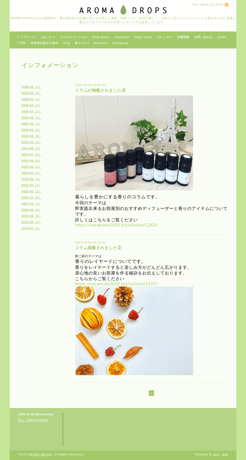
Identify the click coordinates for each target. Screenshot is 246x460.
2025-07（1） (31, 111)
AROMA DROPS (40, 454)
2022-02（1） (31, 191)
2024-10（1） (31, 142)
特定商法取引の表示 (44, 43)
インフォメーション (74, 37)
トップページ (26, 37)
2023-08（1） (31, 148)
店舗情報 (183, 37)
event (221, 37)
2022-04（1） (31, 185)
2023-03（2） (31, 167)
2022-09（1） (31, 179)
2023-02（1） (31, 173)
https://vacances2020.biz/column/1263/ (116, 225)
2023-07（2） (31, 154)
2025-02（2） (31, 136)
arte (216, 454)
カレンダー (164, 37)
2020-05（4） (31, 210)
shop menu (101, 37)
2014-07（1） (31, 228)
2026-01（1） (31, 99)
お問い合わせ (203, 37)
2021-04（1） (31, 203)
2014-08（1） (31, 222)
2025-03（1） (31, 130)
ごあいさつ (47, 37)
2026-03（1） (31, 87)
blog (66, 43)
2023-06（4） (31, 160)
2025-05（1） (31, 124)
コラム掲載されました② (98, 248)
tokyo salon (143, 37)
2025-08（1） (31, 105)
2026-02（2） (31, 93)
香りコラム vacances (91, 43)
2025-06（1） (31, 117)
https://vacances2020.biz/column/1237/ (116, 284)
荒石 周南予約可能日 (33, 420)
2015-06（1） (31, 216)
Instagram (120, 43)
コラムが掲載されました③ (100, 90)
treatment (121, 37)
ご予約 (21, 43)
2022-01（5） (31, 197)
